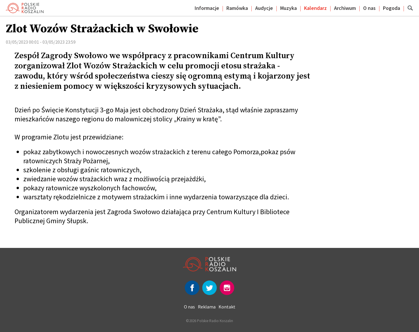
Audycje (264, 8)
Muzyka (288, 8)
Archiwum (345, 8)
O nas (369, 8)
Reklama (207, 307)
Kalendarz (315, 8)
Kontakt (227, 307)
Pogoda (391, 8)
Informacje (207, 8)
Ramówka (237, 8)
